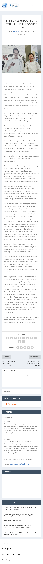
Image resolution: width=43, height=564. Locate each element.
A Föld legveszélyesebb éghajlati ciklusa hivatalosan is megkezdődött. (17, 526)
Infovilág (16, 31)
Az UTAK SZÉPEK (9, 521)
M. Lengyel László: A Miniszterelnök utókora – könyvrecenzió (20, 508)
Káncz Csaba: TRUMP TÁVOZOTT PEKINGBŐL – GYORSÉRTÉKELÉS (20, 533)
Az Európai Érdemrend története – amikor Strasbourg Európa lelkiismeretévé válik (18, 515)
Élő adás (11, 404)
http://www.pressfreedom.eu (19, 464)
